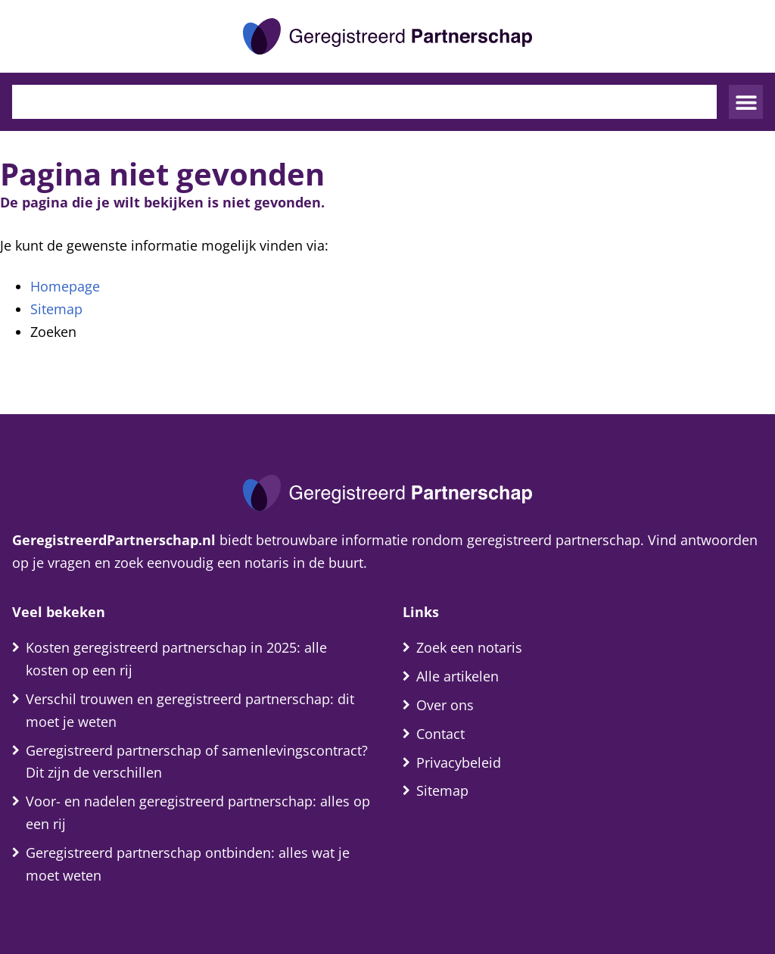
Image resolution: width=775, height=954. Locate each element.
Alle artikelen (457, 676)
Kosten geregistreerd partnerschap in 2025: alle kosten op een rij (176, 658)
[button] (746, 102)
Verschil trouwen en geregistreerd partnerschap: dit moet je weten (190, 710)
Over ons (445, 705)
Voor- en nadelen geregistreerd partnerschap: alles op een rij (198, 812)
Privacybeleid (458, 762)
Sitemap (56, 309)
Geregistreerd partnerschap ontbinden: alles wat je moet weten (188, 863)
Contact (440, 734)
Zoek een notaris (469, 647)
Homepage (65, 286)
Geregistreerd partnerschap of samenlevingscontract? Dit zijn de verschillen (197, 761)
